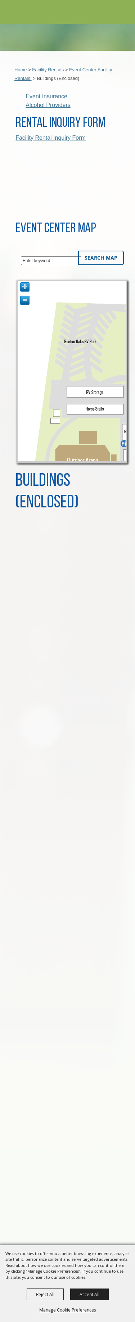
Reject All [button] (45, 1294)
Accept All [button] (89, 1294)
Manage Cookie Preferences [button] (67, 1310)
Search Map (101, 257)
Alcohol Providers (48, 105)
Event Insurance (46, 96)
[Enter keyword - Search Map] (51, 260)
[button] (111, 12)
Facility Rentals (48, 69)
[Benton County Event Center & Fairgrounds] (22, 13)
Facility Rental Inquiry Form (50, 138)
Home (20, 69)
